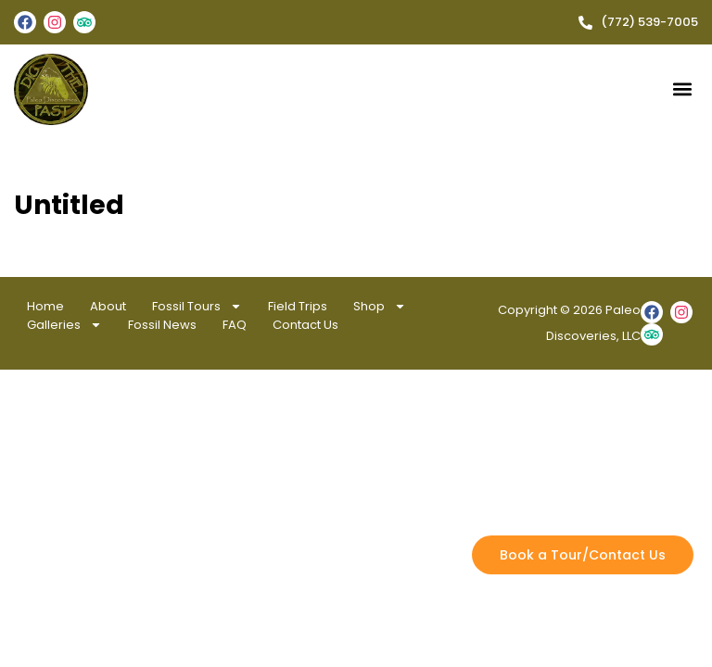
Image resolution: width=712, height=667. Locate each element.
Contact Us (305, 325)
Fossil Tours (197, 306)
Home (45, 306)
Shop (379, 306)
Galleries (64, 325)
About (108, 306)
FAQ (234, 325)
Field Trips (297, 306)
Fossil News (162, 325)
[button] (683, 89)
